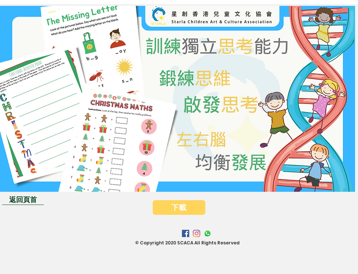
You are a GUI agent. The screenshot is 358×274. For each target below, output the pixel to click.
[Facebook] (185, 233)
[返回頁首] (23, 199)
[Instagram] (196, 233)
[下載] (179, 207)
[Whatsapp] (207, 233)
